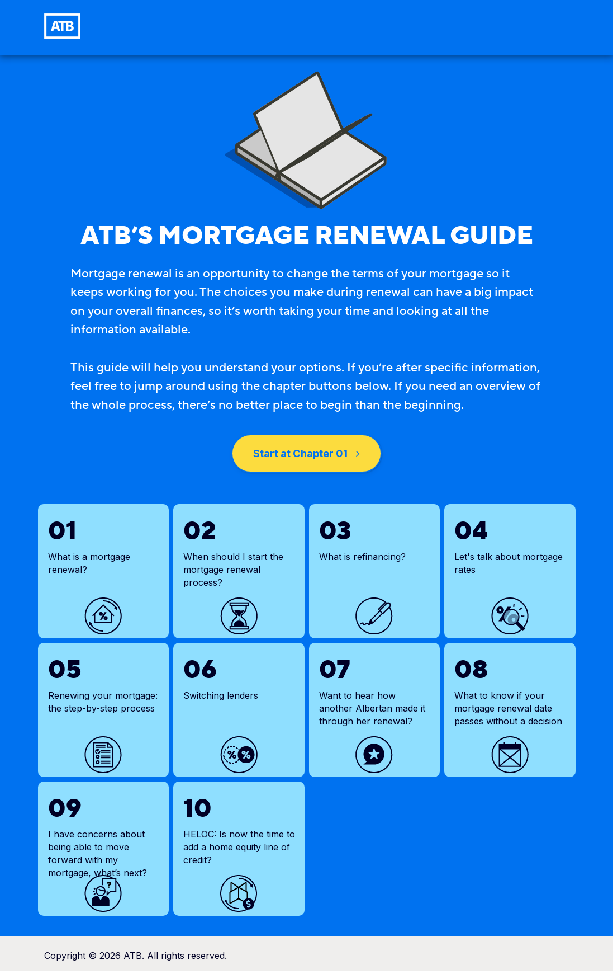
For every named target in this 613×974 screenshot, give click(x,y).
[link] (62, 26)
